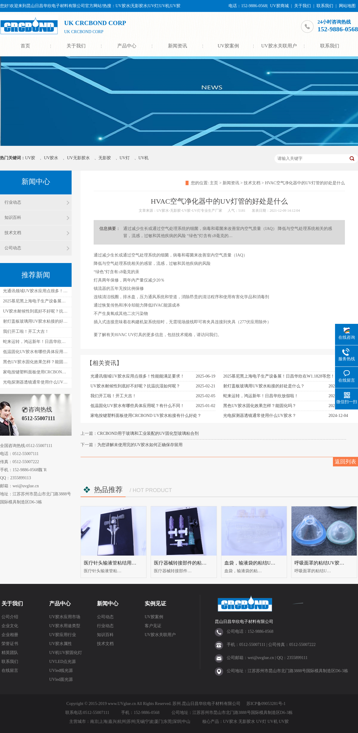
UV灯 (125, 158)
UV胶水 (51, 158)
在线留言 (9, 670)
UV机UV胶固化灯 (65, 652)
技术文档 (252, 183)
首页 (25, 45)
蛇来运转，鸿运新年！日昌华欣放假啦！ (260, 396)
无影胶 (104, 158)
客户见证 (153, 626)
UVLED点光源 (62, 661)
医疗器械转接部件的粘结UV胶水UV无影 (196, 562)
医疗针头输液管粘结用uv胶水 (115, 562)
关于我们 (302, 6)
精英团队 (9, 652)
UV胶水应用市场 (64, 617)
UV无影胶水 (78, 158)
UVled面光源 (61, 679)
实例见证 (155, 604)
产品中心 (126, 45)
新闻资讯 (177, 45)
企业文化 (9, 626)
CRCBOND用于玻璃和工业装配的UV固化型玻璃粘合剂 (148, 433)
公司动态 (12, 248)
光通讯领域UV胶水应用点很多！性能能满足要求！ (137, 376)
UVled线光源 (61, 670)
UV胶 (30, 158)
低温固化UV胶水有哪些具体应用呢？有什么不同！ (137, 405)
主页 (214, 183)
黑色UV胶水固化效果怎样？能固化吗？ (259, 405)
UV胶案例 (228, 45)
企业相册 (9, 635)
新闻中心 (107, 604)
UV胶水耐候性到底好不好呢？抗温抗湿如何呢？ (135, 386)
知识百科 (12, 217)
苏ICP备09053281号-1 (266, 703)
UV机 (143, 158)
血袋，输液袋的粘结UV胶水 (254, 562)
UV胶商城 (279, 6)
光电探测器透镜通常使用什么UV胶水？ (259, 415)
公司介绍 (9, 617)
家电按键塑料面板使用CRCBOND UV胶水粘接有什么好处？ (145, 415)
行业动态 (12, 202)
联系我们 (325, 6)
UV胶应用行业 (62, 635)
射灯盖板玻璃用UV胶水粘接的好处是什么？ (263, 386)
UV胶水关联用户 (279, 45)
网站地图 (347, 6)
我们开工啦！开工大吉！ (113, 396)
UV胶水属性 (60, 643)
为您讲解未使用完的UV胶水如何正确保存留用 (140, 445)
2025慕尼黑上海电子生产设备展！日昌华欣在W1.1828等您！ (279, 376)
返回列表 (345, 462)
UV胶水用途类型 (64, 626)
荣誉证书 (9, 643)
